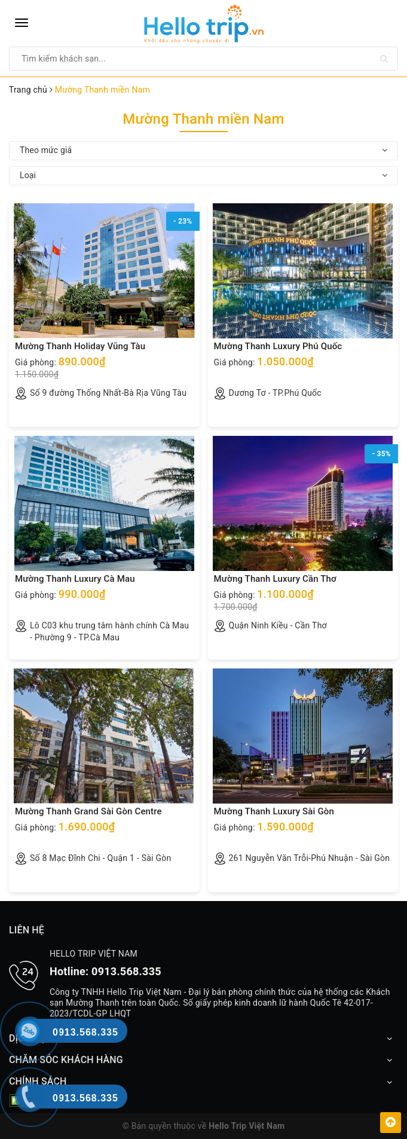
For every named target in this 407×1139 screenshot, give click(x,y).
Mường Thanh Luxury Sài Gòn (274, 812)
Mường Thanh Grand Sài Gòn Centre (88, 812)
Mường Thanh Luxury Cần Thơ (275, 579)
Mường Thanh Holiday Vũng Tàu (80, 346)
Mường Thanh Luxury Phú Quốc (278, 346)
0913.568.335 (126, 971)
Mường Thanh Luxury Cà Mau (75, 579)
